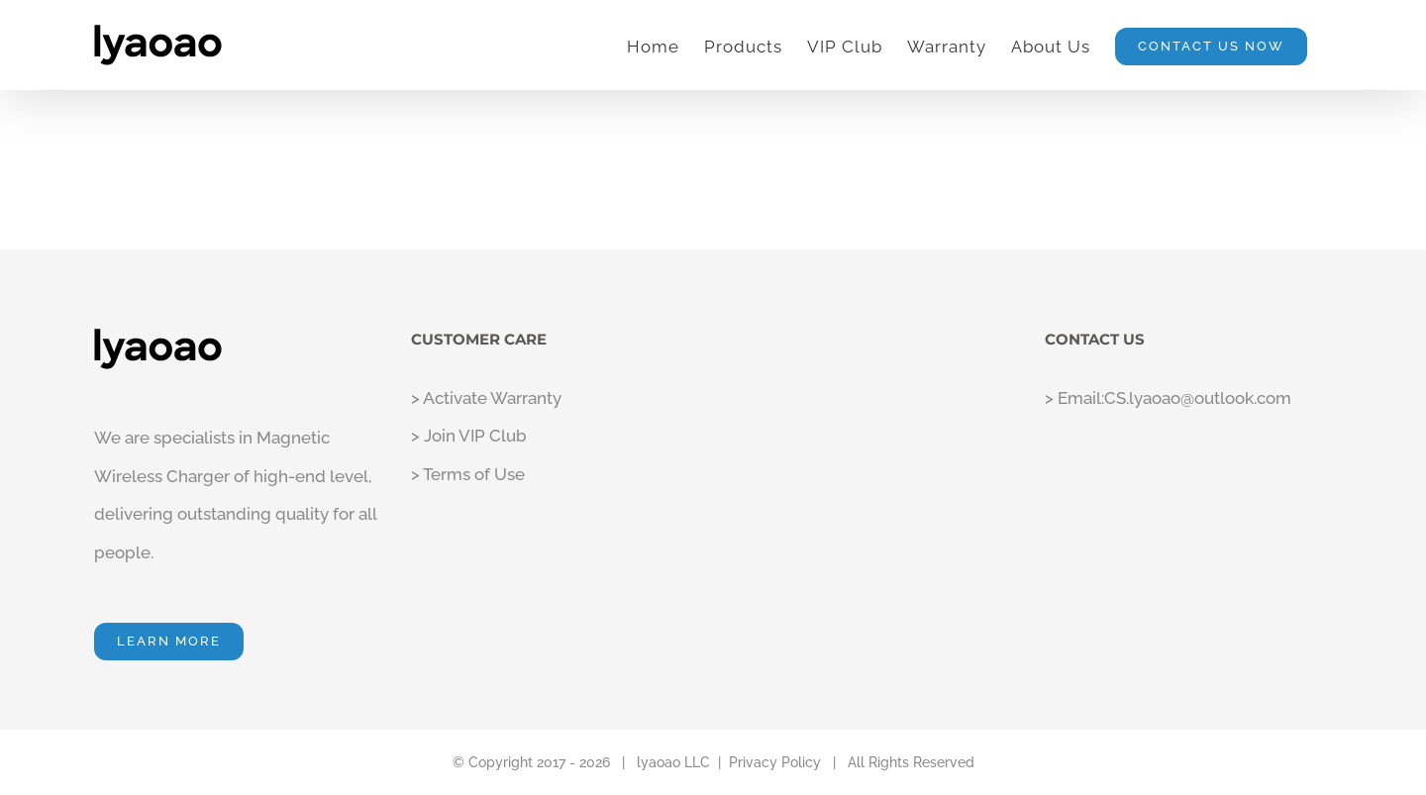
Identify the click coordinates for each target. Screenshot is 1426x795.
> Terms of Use (468, 474)
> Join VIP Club (469, 436)
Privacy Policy (775, 762)
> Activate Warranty (486, 398)
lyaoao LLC (673, 762)
